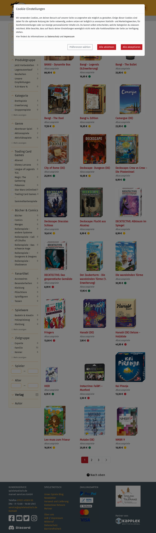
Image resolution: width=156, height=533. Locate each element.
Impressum (69, 36)
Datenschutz (53, 36)
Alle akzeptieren (131, 47)
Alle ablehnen (106, 47)
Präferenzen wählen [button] (80, 47)
